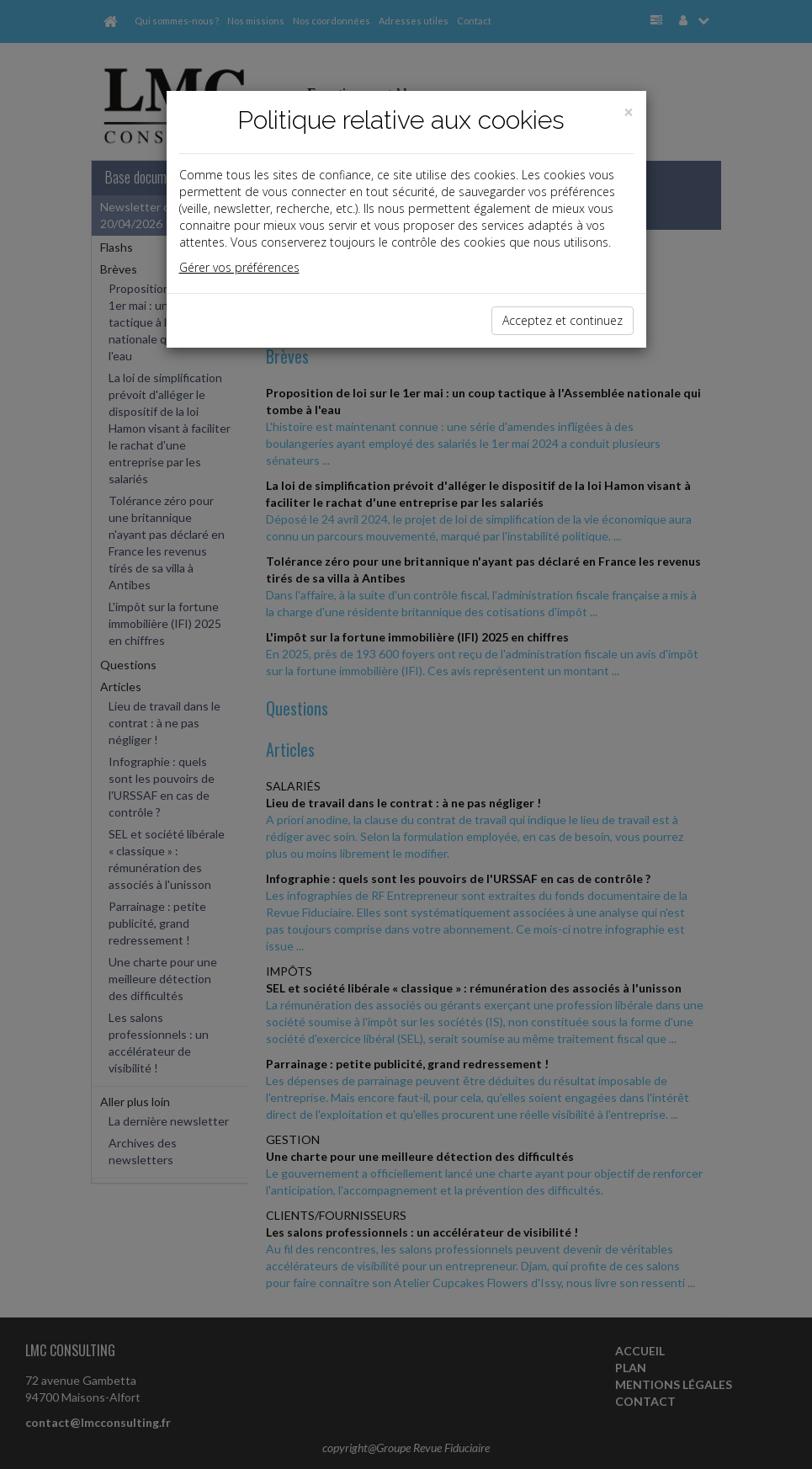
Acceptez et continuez (562, 320)
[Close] (629, 112)
